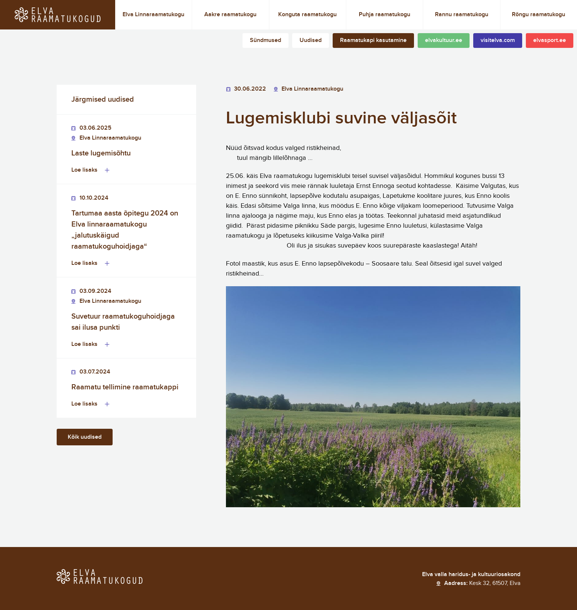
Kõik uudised (85, 437)
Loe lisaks (84, 169)
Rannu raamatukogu (461, 14)
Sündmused (265, 40)
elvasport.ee (549, 40)
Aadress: (482, 583)
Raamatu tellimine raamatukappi (124, 387)
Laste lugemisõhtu (101, 153)
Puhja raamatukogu (384, 14)
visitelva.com (498, 40)
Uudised (311, 40)
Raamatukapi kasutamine (373, 40)
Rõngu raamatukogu (538, 14)
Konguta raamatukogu (307, 14)
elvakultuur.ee (443, 40)
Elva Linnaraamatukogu (153, 14)
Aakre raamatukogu (230, 14)
